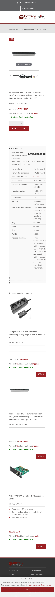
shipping (35, 113)
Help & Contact (32, 2)
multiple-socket (27, 29)
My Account (28, 8)
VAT (17, 113)
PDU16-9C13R (41, 29)
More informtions (34, 585)
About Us (14, 571)
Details (41, 374)
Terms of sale (36, 571)
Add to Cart (19, 129)
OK (28, 589)
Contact (36, 177)
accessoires (13, 29)
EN (19, 2)
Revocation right (37, 574)
